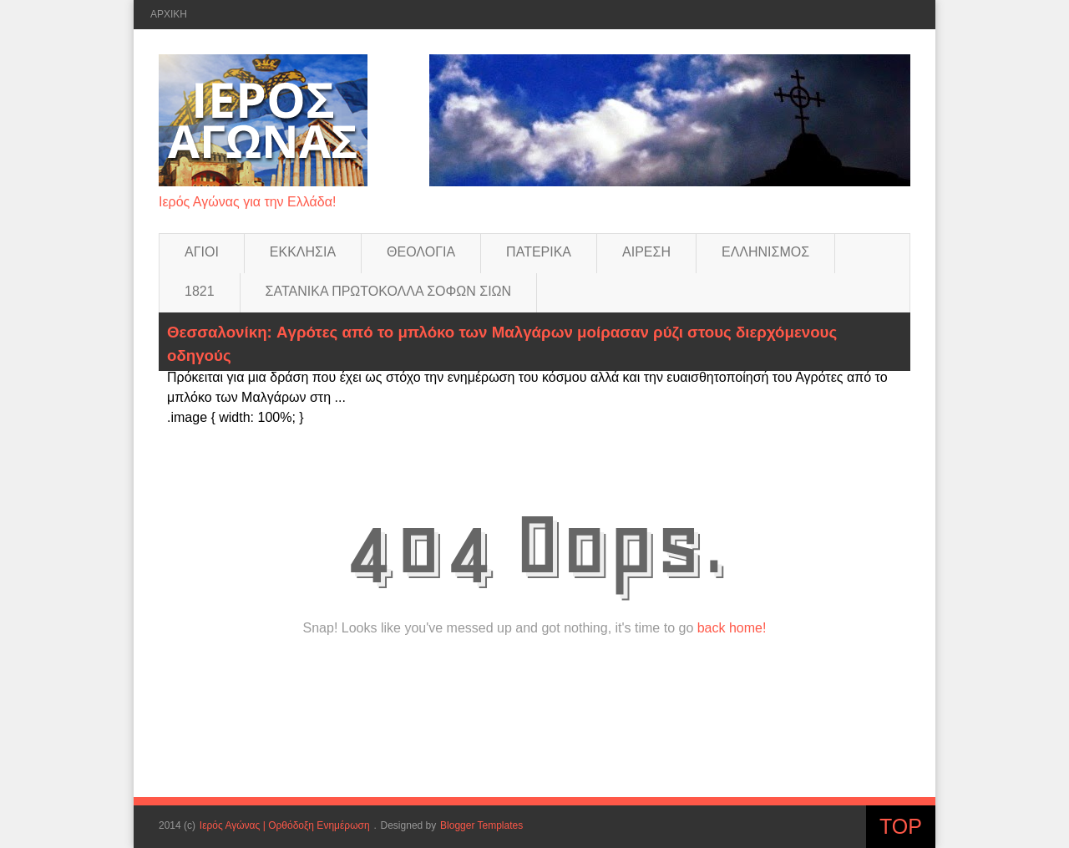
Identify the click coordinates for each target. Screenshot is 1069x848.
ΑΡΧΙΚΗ (168, 14)
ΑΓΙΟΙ (202, 252)
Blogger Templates (481, 825)
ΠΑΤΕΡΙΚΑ (538, 252)
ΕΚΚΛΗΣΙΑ (303, 252)
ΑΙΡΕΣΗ (646, 252)
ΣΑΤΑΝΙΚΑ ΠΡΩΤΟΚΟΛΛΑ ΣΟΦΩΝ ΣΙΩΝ (389, 291)
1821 (200, 291)
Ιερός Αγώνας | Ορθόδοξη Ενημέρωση (285, 825)
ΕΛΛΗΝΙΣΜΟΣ (765, 252)
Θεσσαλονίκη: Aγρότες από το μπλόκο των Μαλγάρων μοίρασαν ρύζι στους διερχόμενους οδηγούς (502, 343)
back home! (732, 628)
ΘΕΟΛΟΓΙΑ (421, 252)
